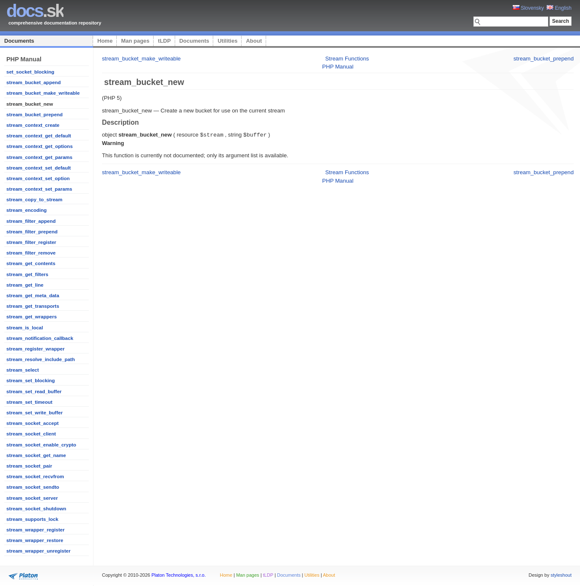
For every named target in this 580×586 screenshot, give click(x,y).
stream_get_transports (32, 306)
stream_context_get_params (39, 157)
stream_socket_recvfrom (35, 476)
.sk (34, 11)
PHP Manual (338, 66)
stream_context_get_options (39, 146)
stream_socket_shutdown (36, 508)
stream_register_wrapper (35, 348)
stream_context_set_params (39, 189)
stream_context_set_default (38, 167)
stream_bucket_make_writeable (43, 93)
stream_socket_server (32, 498)
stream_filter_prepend (32, 231)
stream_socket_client (31, 433)
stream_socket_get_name (36, 455)
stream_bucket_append (33, 82)
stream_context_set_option (38, 178)
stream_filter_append (30, 221)
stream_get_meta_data (32, 295)
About (254, 41)
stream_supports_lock (32, 519)
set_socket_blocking (30, 71)
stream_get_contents (30, 263)
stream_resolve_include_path (40, 359)
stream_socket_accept (32, 423)
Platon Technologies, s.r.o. (178, 575)
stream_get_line (25, 285)
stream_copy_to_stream (34, 199)
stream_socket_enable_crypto (41, 444)
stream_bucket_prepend (34, 114)
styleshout (561, 575)
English (559, 8)
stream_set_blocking (30, 380)
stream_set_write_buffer (34, 412)
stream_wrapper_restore (34, 540)
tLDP (164, 41)
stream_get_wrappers (31, 316)
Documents (19, 41)
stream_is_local (24, 327)
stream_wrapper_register (35, 529)
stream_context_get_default (38, 135)
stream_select (22, 369)
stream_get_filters (27, 274)
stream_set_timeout (29, 402)
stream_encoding (26, 210)
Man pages (135, 41)
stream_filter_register (31, 242)
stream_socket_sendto (32, 487)
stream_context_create (32, 125)
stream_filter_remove (31, 252)
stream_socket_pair (29, 465)
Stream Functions (347, 58)
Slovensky (528, 8)
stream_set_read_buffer (34, 391)
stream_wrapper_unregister (38, 550)
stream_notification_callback (39, 338)
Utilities (227, 41)
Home (105, 41)
